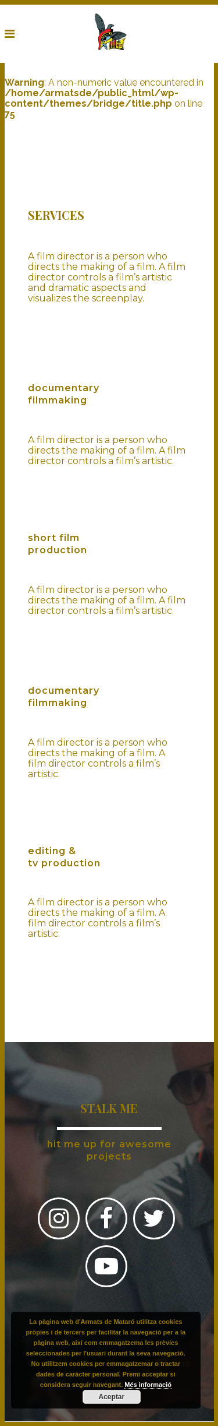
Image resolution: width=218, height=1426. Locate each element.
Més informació (147, 1384)
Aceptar (112, 1397)
